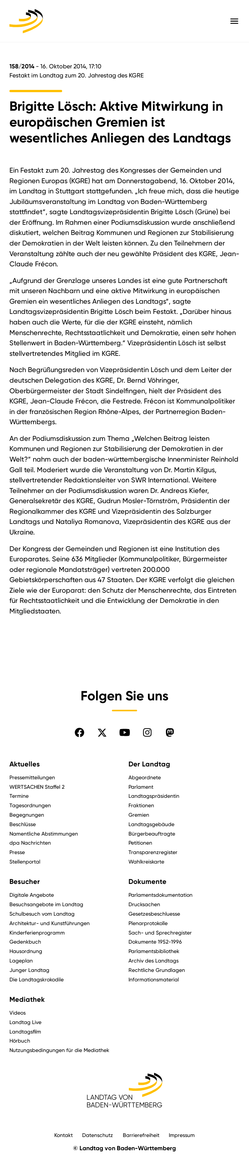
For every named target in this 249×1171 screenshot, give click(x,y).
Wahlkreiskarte (146, 861)
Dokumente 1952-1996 (155, 941)
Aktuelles (24, 764)
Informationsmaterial (153, 979)
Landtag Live (25, 1022)
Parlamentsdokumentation (160, 894)
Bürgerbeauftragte (151, 833)
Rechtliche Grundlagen (156, 970)
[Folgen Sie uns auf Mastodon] (170, 732)
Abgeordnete (144, 777)
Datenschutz (97, 1135)
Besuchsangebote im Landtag (46, 904)
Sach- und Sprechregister (160, 932)
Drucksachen (144, 904)
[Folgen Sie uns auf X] (102, 732)
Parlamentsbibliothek (153, 951)
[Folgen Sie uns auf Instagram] (147, 732)
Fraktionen (141, 805)
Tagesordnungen (30, 805)
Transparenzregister (152, 852)
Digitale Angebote (31, 894)
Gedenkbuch (25, 941)
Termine (19, 796)
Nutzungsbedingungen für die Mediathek (59, 1050)
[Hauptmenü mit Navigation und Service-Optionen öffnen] (234, 21)
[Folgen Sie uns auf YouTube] (124, 732)
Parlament (140, 786)
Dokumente (147, 881)
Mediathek (27, 999)
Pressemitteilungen (32, 777)
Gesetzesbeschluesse (154, 913)
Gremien (138, 814)
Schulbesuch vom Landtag (42, 913)
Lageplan (21, 960)
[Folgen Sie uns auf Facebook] (79, 732)
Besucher (24, 881)
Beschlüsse (22, 824)
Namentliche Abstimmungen (43, 833)
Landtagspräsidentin (153, 796)
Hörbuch (19, 1040)
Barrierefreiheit (141, 1135)
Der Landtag (149, 764)
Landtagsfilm (25, 1031)
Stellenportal (24, 861)
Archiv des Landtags (153, 960)
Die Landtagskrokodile (36, 979)
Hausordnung (25, 951)
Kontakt (63, 1135)
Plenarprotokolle (148, 923)
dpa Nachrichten (30, 842)
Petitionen (140, 842)
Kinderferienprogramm (37, 932)
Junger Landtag (29, 970)
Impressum (182, 1135)
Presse (17, 852)
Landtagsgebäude (151, 824)
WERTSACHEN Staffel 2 (36, 786)
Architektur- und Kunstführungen (49, 923)
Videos (17, 1012)
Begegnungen (26, 814)
